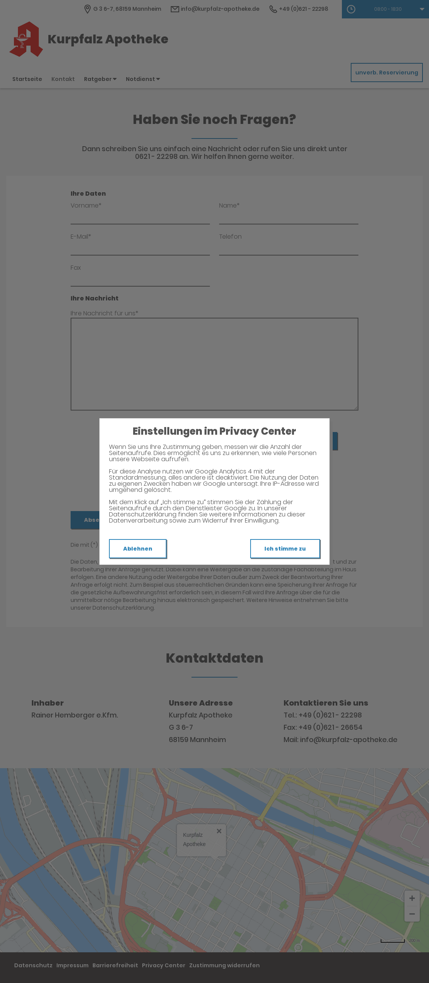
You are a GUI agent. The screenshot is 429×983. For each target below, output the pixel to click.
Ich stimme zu (285, 549)
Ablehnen (137, 549)
